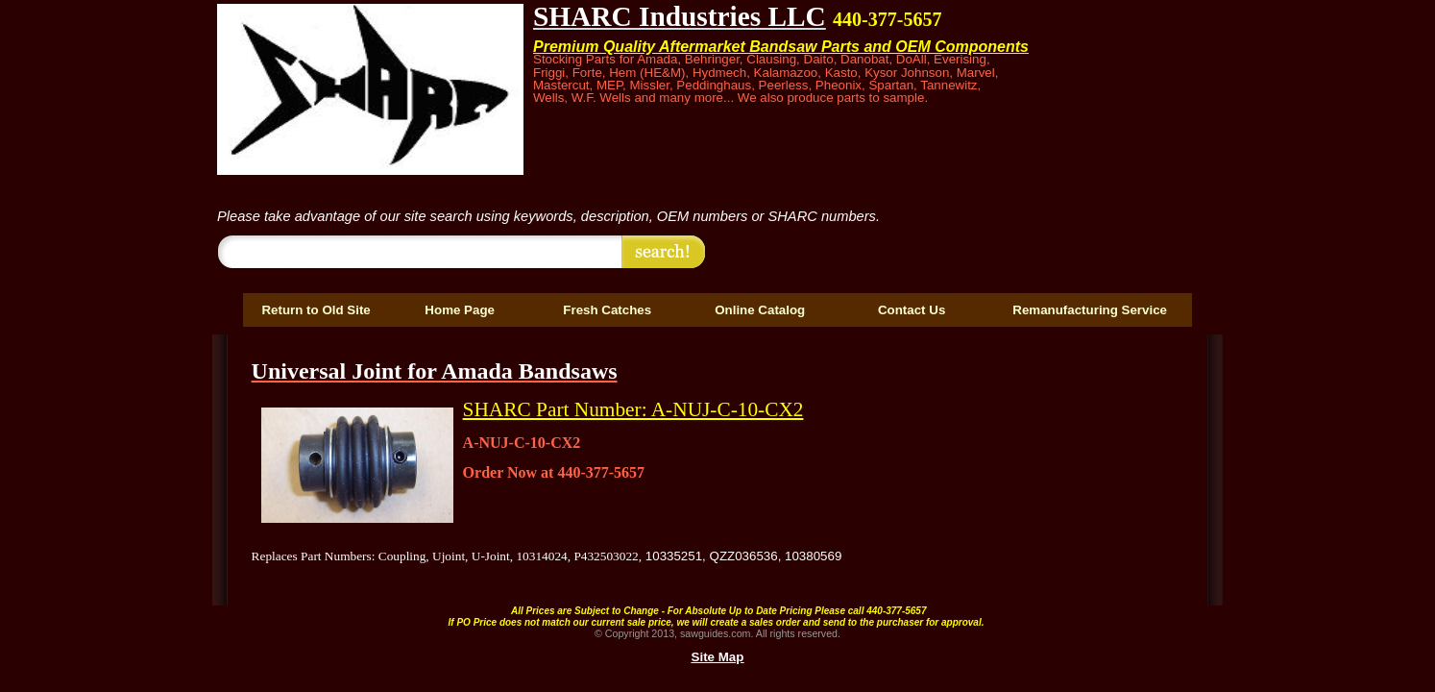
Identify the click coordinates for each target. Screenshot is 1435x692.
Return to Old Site (315, 310)
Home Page (460, 310)
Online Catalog (760, 310)
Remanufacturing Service (1089, 310)
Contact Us (911, 310)
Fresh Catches (607, 310)
